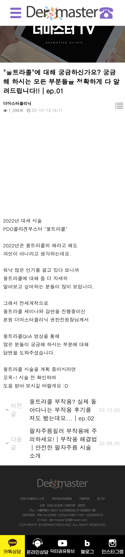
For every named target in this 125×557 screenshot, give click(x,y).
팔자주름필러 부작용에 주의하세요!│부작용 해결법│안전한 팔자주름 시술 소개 (63, 443)
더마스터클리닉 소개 (32, 498)
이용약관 (84, 498)
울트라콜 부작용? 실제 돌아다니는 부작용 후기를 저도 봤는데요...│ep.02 (63, 409)
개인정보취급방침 (62, 498)
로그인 (101, 498)
